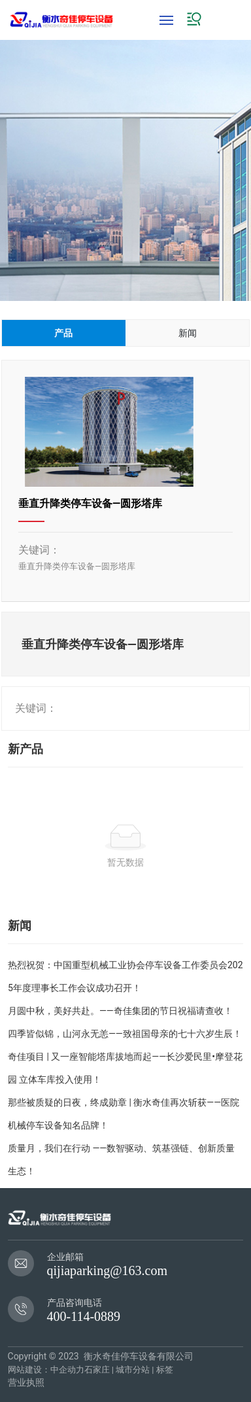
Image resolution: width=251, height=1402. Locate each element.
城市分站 (133, 1370)
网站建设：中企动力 (46, 1370)
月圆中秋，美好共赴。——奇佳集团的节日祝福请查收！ (120, 1011)
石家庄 (97, 1370)
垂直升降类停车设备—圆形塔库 (90, 503)
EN (235, 19)
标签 (164, 1370)
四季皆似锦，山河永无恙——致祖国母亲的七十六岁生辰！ (125, 1033)
